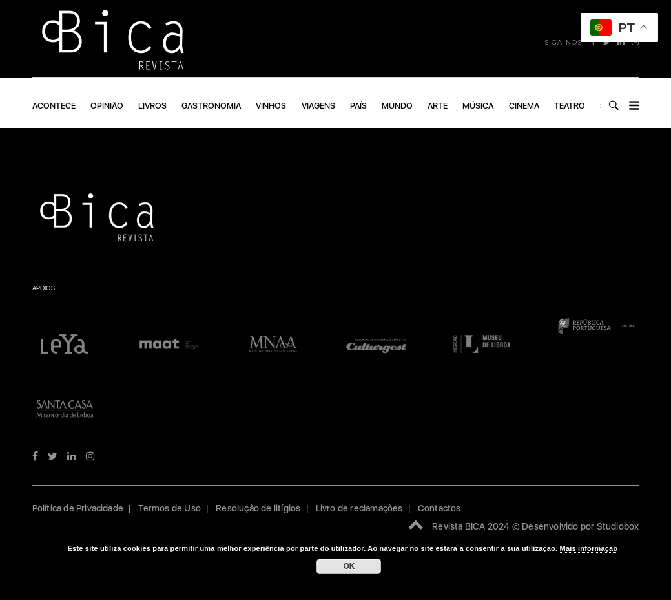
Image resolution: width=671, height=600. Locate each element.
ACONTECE (54, 106)
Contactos (439, 508)
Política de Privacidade (78, 508)
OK (349, 566)
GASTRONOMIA (211, 106)
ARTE (438, 106)
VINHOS (271, 106)
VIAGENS (318, 106)
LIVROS (152, 106)
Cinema (524, 106)
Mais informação (589, 548)
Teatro (569, 106)
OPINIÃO (106, 106)
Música (477, 106)
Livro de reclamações (359, 508)
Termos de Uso (169, 508)
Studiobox (618, 526)
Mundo (397, 106)
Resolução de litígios (258, 508)
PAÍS (358, 106)
